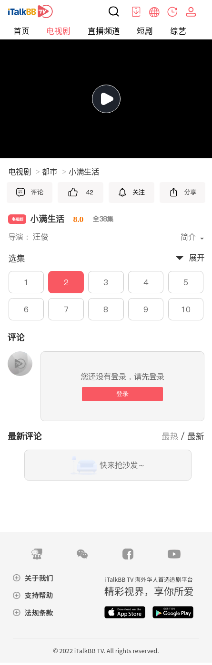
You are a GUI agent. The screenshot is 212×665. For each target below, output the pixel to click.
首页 (21, 31)
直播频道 (104, 31)
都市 (54, 171)
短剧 (145, 31)
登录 (122, 393)
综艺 (178, 31)
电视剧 (58, 31)
